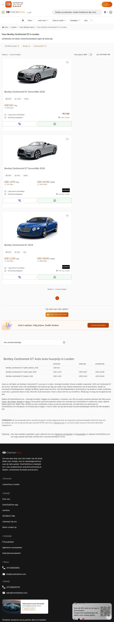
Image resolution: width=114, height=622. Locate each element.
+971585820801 (11, 491)
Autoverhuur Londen (11, 408)
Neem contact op (9, 450)
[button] (3, 12)
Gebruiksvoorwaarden (11, 476)
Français (19, 615)
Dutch (25, 615)
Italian (60, 615)
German (67, 615)
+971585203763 (11, 510)
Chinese (54, 615)
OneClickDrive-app (18, 4)
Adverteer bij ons (9, 445)
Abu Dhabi (11, 325)
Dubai (4, 325)
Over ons (6, 422)
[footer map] (37, 575)
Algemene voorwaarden (64, 357)
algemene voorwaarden (12, 471)
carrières (6, 434)
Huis (5, 27)
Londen (14, 27)
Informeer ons (59, 346)
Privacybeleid (80, 357)
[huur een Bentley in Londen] (29, 73)
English (5, 615)
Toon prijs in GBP (83, 54)
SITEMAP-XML (8, 439)
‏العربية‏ (11, 615)
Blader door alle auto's (57, 238)
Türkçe (39, 615)
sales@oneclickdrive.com (14, 516)
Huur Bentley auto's (27, 27)
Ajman (27, 325)
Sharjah (20, 325)
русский (32, 615)
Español (46, 615)
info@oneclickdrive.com (14, 497)
